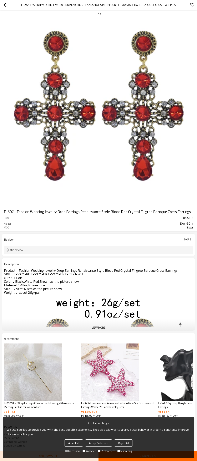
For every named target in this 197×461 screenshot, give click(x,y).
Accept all (73, 443)
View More (98, 328)
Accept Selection (98, 443)
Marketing (124, 451)
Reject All (123, 443)
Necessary (73, 451)
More (187, 239)
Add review (16, 250)
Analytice (89, 451)
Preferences (106, 451)
